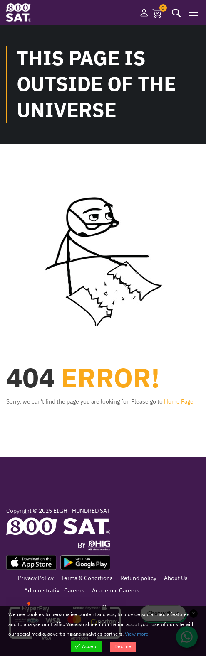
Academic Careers (115, 590)
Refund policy (138, 578)
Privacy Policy (36, 578)
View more (137, 634)
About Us (176, 578)
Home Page (179, 401)
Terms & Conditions (87, 578)
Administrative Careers (54, 590)
